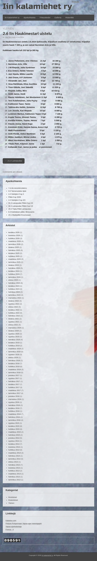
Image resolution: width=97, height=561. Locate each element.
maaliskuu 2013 (14, 474)
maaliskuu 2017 (14, 390)
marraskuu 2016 (14, 399)
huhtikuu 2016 (13, 411)
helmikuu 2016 (14, 417)
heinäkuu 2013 (14, 465)
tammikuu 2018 (14, 372)
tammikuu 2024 (14, 277)
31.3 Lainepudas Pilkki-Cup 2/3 (20, 203)
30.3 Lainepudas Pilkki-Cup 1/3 (20, 206)
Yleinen (8, 28)
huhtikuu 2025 (13, 256)
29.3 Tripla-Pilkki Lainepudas (19, 209)
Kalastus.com (11, 521)
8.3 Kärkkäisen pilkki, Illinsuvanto (21, 212)
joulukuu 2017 (13, 375)
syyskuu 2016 (13, 402)
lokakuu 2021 (13, 319)
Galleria (58, 18)
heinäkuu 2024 (14, 268)
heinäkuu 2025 (14, 250)
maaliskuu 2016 (14, 414)
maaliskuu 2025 (14, 259)
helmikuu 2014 (14, 456)
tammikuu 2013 (14, 480)
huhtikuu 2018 (13, 366)
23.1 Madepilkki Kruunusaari (19, 215)
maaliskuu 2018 (14, 369)
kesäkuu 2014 (13, 444)
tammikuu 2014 (14, 459)
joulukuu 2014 (13, 438)
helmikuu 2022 (14, 316)
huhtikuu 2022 (13, 313)
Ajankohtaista (29, 18)
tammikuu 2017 (14, 393)
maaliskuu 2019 (14, 349)
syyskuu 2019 (13, 337)
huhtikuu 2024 (13, 274)
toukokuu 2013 (14, 468)
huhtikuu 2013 (13, 471)
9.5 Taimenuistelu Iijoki (17, 191)
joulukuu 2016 (13, 396)
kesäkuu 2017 (13, 384)
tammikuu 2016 (14, 420)
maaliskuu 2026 (14, 241)
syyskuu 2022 (13, 304)
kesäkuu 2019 (13, 343)
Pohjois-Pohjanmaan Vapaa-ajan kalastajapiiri (24, 524)
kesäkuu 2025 (13, 253)
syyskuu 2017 (13, 378)
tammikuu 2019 (14, 352)
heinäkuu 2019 (14, 340)
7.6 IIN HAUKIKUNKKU (17, 188)
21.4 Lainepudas (13, 161)
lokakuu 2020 (13, 331)
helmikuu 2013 (14, 477)
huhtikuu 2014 (13, 450)
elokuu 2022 (13, 307)
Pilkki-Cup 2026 (14, 197)
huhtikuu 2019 (13, 346)
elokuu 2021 (13, 325)
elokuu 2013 (13, 462)
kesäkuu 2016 (13, 408)
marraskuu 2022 (14, 298)
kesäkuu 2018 (13, 363)
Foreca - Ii (10, 530)
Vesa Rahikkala (10, 37)
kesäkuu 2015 (13, 426)
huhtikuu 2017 (13, 387)
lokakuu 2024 (13, 265)
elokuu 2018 (13, 357)
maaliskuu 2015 (14, 432)
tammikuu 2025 (14, 262)
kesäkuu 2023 (13, 286)
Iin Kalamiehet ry (12, 18)
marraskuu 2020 (14, 328)
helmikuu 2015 (14, 435)
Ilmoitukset (12, 497)
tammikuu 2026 (14, 244)
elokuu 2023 (13, 280)
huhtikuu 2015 (13, 429)
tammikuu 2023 (14, 295)
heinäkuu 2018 (14, 360)
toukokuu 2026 (14, 235)
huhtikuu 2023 (13, 289)
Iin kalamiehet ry (37, 6)
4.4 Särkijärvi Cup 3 (16, 194)
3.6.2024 (20, 37)
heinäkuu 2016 (14, 405)
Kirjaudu (75, 2)
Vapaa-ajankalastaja (14, 527)
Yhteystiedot (45, 18)
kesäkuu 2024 (13, 271)
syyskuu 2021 (13, 322)
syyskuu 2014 (13, 441)
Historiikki (69, 18)
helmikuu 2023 (14, 292)
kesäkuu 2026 (13, 232)
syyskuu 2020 (13, 334)
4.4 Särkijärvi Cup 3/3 (16, 200)
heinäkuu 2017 (14, 381)
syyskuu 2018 (13, 354)
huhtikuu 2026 (13, 238)
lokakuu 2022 (13, 301)
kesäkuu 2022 (13, 310)
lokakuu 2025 (13, 247)
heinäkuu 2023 (14, 283)
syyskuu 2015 (13, 423)
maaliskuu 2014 (14, 453)
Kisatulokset (13, 500)
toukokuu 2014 (14, 447)
